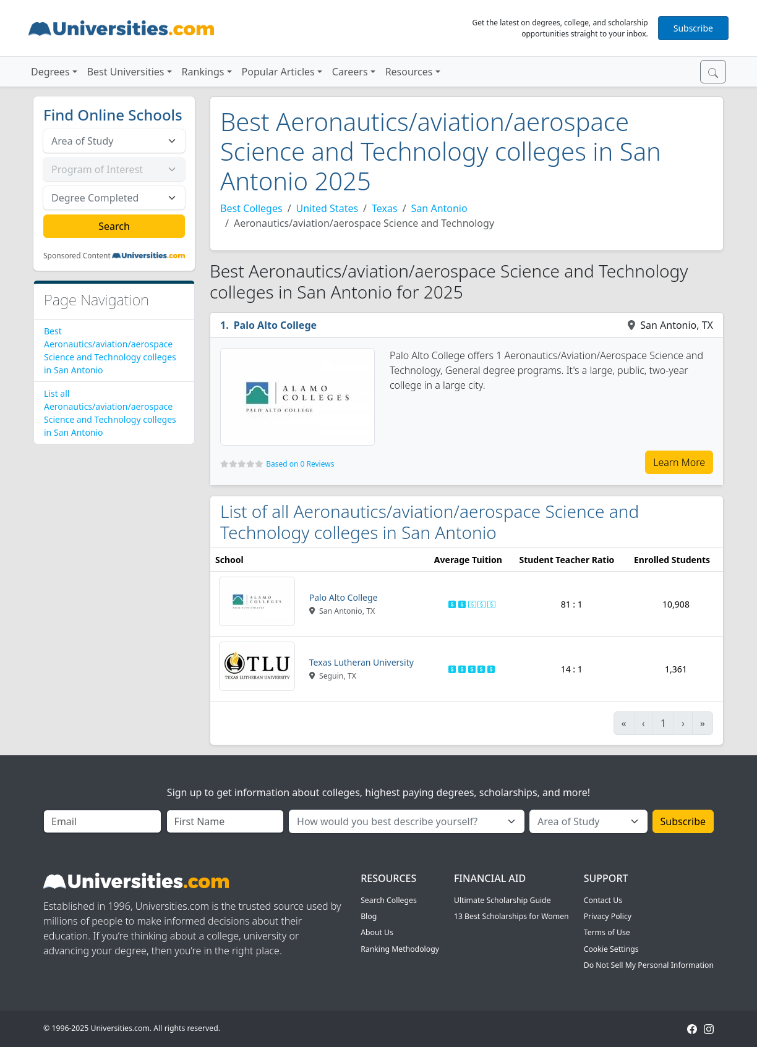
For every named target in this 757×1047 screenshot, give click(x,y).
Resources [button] (409, 71)
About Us (377, 932)
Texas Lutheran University (361, 662)
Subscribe (693, 28)
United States (327, 208)
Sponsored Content (77, 256)
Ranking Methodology (400, 949)
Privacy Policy (607, 916)
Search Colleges (389, 900)
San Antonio (439, 208)
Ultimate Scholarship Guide (502, 900)
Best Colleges (251, 208)
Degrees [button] (50, 71)
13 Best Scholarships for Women (511, 916)
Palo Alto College (275, 325)
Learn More (679, 462)
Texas (385, 208)
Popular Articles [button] (278, 71)
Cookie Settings (611, 949)
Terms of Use (607, 932)
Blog (369, 916)
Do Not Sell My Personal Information (649, 965)
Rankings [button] (203, 71)
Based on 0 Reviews (300, 464)
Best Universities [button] (126, 71)
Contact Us (603, 900)
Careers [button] (350, 71)
